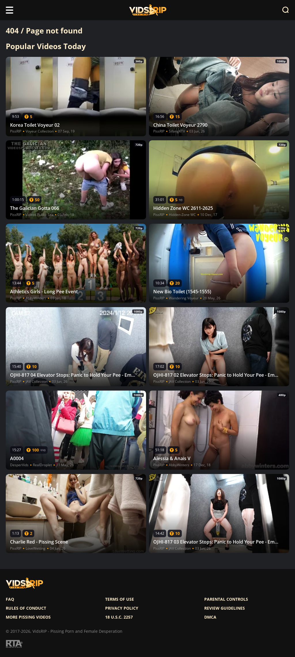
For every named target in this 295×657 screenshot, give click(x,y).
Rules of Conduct (26, 608)
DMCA (210, 617)
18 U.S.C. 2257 (119, 617)
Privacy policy (121, 608)
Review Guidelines (224, 608)
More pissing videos (28, 617)
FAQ (10, 599)
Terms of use (119, 599)
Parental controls (226, 599)
